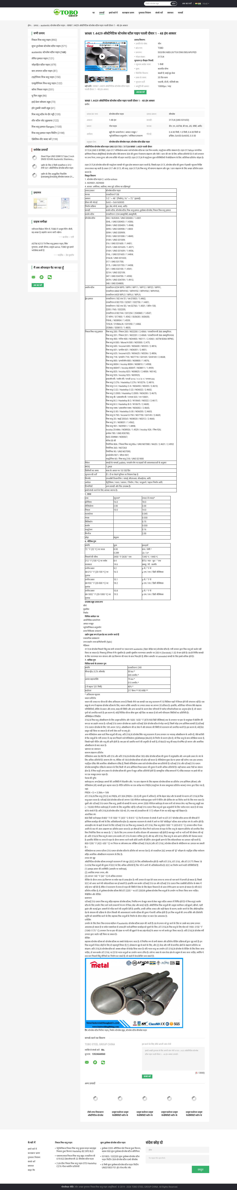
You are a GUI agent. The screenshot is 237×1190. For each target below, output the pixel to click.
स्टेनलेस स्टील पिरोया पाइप (98, 1030)
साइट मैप (31, 1170)
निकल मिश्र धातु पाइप (41, 39)
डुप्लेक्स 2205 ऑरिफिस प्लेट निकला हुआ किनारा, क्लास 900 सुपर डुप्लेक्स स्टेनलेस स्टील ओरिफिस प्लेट (121, 1150)
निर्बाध (85, 613)
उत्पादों (101, 13)
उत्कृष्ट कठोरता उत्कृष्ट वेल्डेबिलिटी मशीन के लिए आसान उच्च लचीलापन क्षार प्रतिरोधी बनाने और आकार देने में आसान (120, 1114)
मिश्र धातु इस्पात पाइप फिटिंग (44, 133)
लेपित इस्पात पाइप (40, 58)
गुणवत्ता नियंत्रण (145, 13)
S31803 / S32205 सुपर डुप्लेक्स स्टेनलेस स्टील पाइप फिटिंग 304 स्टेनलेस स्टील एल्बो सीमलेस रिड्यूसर (120, 1158)
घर (94, 13)
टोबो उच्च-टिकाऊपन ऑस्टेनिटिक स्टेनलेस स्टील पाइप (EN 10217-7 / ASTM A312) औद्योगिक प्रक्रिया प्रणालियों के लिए (95, 1114)
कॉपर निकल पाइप (40, 89)
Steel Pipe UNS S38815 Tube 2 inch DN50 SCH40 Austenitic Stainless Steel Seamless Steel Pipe (57, 159)
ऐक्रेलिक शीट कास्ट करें (42, 139)
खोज (173, 4)
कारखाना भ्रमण (128, 13)
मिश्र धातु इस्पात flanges (43, 126)
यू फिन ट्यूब (37, 95)
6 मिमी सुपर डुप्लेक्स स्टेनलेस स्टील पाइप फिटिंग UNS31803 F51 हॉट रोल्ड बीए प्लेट (120, 1166)
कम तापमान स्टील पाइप (42, 70)
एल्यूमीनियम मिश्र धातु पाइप (44, 83)
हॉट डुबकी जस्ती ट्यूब (41, 108)
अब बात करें (187, 3)
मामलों (180, 13)
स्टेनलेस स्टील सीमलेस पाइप (136, 1030)
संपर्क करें (159, 13)
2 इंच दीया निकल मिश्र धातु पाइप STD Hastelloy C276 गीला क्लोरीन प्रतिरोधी (76, 1165)
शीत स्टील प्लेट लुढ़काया (42, 120)
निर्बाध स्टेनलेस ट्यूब (117, 1030)
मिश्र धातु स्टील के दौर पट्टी (43, 114)
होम (29, 25)
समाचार (170, 13)
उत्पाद (36, 25)
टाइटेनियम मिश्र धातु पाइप (43, 77)
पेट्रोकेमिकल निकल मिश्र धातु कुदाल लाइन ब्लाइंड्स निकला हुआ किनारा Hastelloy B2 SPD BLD (76, 1149)
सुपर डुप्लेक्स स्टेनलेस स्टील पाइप (46, 46)
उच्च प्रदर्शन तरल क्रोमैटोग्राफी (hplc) (97, 642)
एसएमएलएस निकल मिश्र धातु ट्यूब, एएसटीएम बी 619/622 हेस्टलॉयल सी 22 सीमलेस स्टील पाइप (76, 1157)
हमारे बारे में (113, 13)
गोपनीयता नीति (67, 1187)
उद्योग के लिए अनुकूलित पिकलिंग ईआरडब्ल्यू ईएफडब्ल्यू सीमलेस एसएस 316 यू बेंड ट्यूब (57, 177)
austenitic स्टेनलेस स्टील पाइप (53, 25)
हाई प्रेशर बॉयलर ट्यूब (41, 101)
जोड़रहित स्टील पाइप (41, 64)
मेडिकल (86, 645)
